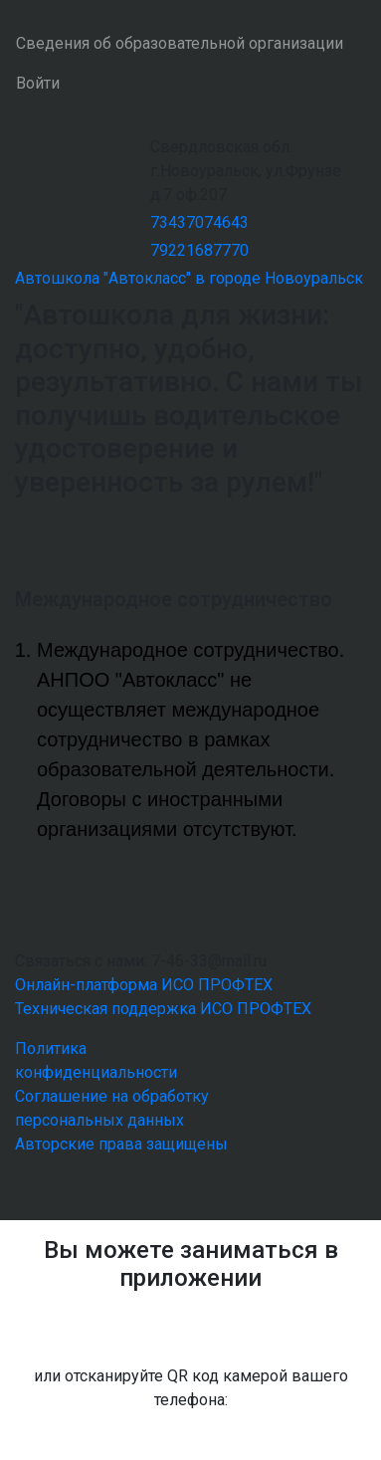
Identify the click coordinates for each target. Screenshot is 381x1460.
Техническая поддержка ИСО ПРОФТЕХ (163, 1008)
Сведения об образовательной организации (179, 43)
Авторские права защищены (121, 1144)
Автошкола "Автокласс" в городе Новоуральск (189, 278)
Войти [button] (38, 83)
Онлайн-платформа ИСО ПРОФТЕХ (144, 984)
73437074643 (199, 222)
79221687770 (199, 250)
